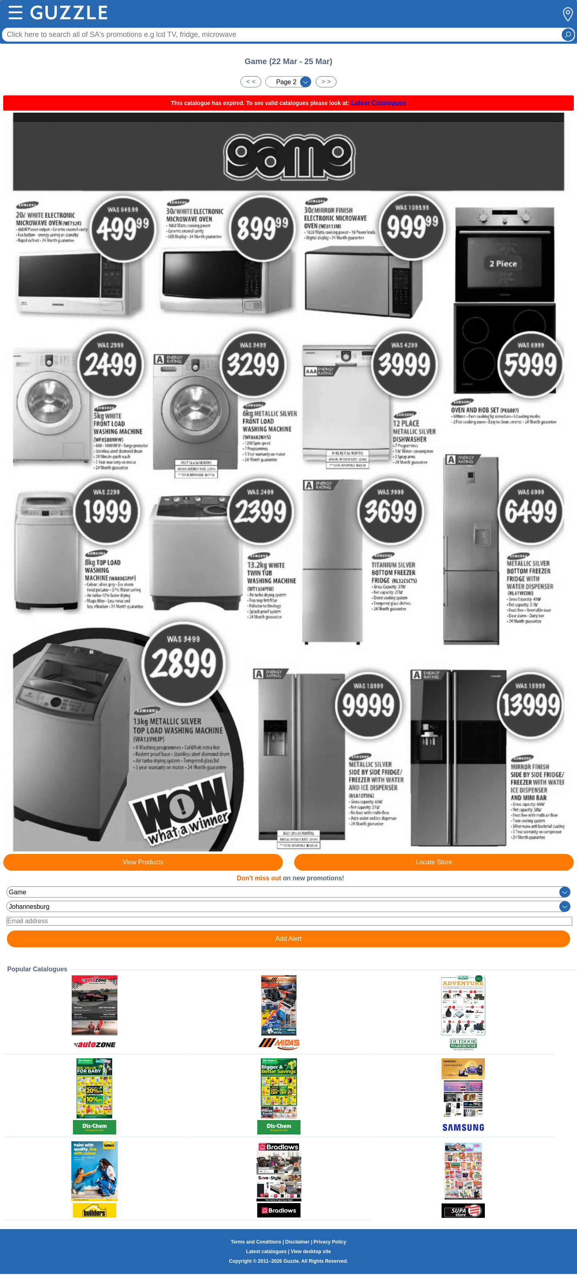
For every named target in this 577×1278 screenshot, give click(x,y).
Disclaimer (297, 1242)
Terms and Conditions (256, 1242)
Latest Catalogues (378, 102)
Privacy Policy (330, 1242)
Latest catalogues (266, 1251)
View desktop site (311, 1251)
